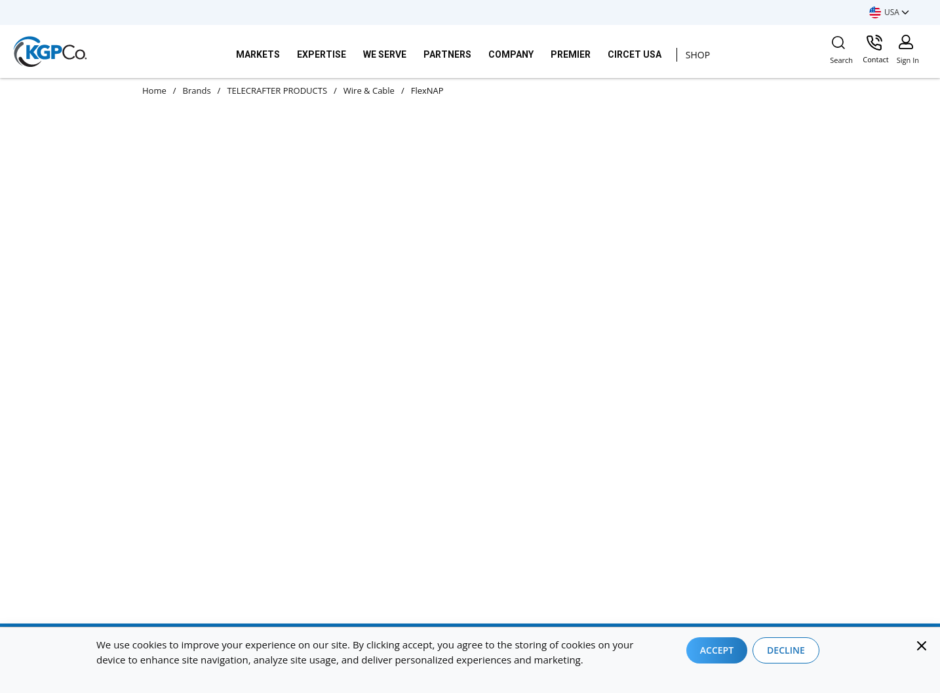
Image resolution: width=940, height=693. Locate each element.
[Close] (922, 646)
